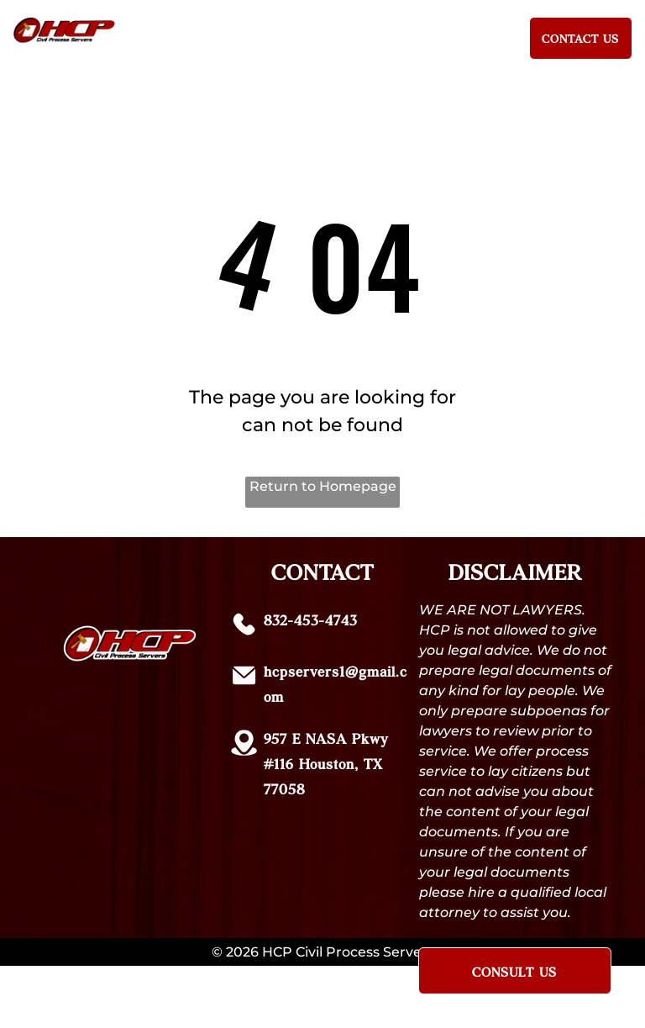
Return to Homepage (322, 486)
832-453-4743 (310, 619)
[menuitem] (173, 35)
